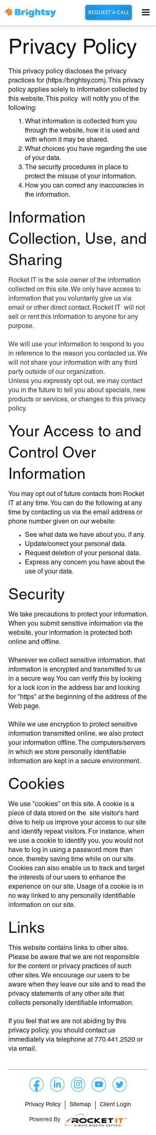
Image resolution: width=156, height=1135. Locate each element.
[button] (142, 12)
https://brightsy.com (76, 81)
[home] (30, 13)
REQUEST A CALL (108, 12)
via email (21, 1049)
